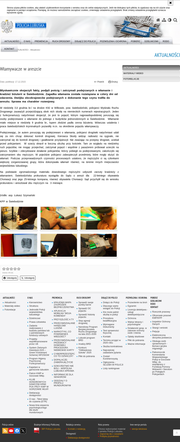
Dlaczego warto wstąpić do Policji (111, 307)
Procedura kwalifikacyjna (110, 319)
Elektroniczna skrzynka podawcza (162, 336)
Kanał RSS (5, 431)
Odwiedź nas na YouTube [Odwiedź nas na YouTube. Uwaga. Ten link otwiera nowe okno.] (11, 431)
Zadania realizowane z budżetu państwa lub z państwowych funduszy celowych (39, 331)
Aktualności (35, 50)
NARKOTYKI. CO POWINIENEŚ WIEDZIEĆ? (62, 334)
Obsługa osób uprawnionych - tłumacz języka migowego (159, 345)
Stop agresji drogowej (84, 322)
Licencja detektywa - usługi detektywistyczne (138, 312)
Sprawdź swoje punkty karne (85, 303)
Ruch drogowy (84, 297)
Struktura (33, 306)
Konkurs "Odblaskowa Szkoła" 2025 (84, 350)
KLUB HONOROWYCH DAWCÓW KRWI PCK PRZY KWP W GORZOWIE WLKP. (39, 384)
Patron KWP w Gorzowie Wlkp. (37, 374)
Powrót (99, 81)
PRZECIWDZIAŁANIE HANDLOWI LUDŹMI (64, 325)
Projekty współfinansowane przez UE (38, 341)
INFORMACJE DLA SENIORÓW (63, 376)
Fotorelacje (131, 79)
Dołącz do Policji (109, 297)
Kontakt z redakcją (76, 429)
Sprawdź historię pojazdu (86, 316)
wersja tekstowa (139, 429)
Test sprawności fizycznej (111, 332)
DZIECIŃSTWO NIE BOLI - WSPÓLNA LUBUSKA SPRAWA (64, 368)
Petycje (155, 331)
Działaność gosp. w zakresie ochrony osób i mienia (137, 330)
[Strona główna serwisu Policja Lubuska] (158, 20)
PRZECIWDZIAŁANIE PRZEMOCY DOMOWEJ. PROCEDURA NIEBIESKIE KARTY (64, 345)
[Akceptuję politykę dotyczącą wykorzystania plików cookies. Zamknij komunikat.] (170, 3)
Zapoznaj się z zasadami (111, 434)
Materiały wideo (133, 73)
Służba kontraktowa (112, 346)
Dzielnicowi (34, 318)
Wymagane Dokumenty (108, 325)
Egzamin (132, 306)
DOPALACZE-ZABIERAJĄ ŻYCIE (63, 361)
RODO (152, 303)
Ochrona (132, 318)
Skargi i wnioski (160, 328)
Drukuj (113, 81)
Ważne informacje (136, 344)
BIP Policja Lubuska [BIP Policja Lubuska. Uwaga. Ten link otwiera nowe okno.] (51, 429)
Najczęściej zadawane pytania (112, 351)
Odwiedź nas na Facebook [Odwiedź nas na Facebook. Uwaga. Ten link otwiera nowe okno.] (17, 431)
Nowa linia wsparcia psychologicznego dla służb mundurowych (39, 409)
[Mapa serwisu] (164, 20)
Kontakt (107, 337)
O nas (30, 297)
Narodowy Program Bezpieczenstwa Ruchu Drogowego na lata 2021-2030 (88, 331)
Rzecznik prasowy (161, 312)
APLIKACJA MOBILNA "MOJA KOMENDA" (62, 313)
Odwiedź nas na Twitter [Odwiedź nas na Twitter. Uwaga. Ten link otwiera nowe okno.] (23, 431)
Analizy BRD (84, 344)
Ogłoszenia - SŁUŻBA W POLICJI (113, 363)
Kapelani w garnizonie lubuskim (39, 368)
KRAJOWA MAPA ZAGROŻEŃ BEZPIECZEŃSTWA (64, 305)
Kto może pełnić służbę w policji (111, 313)
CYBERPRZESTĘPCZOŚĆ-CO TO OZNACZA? (64, 355)
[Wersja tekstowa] (170, 20)
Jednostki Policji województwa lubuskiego (37, 312)
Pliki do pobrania (86, 356)
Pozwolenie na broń (137, 302)
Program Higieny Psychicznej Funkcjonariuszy (37, 361)
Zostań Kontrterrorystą (110, 357)
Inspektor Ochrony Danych (161, 323)
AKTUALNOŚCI (21, 50)
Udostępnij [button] (10, 278)
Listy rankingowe (111, 368)
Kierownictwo (35, 302)
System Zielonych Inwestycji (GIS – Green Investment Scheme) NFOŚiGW (39, 351)
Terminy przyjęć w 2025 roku (112, 341)
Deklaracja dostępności (35, 394)
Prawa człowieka (37, 322)
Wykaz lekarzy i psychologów (135, 323)
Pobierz (154, 297)
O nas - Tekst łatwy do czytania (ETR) (38, 400)
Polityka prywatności (109, 436)
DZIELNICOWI (156, 300)
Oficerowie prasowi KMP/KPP (161, 316)
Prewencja (57, 297)
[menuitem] (12, 40)
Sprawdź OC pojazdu (84, 309)
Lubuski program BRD (86, 339)
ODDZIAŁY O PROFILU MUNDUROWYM (62, 383)
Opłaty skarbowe (136, 337)
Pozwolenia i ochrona (136, 297)
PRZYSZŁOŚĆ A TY (64, 319)
